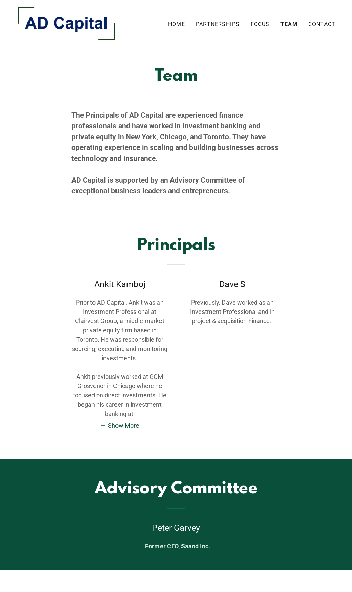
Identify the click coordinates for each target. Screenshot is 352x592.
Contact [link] (322, 24)
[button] (119, 425)
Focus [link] (260, 24)
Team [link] (288, 24)
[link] (66, 22)
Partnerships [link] (218, 24)
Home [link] (176, 24)
